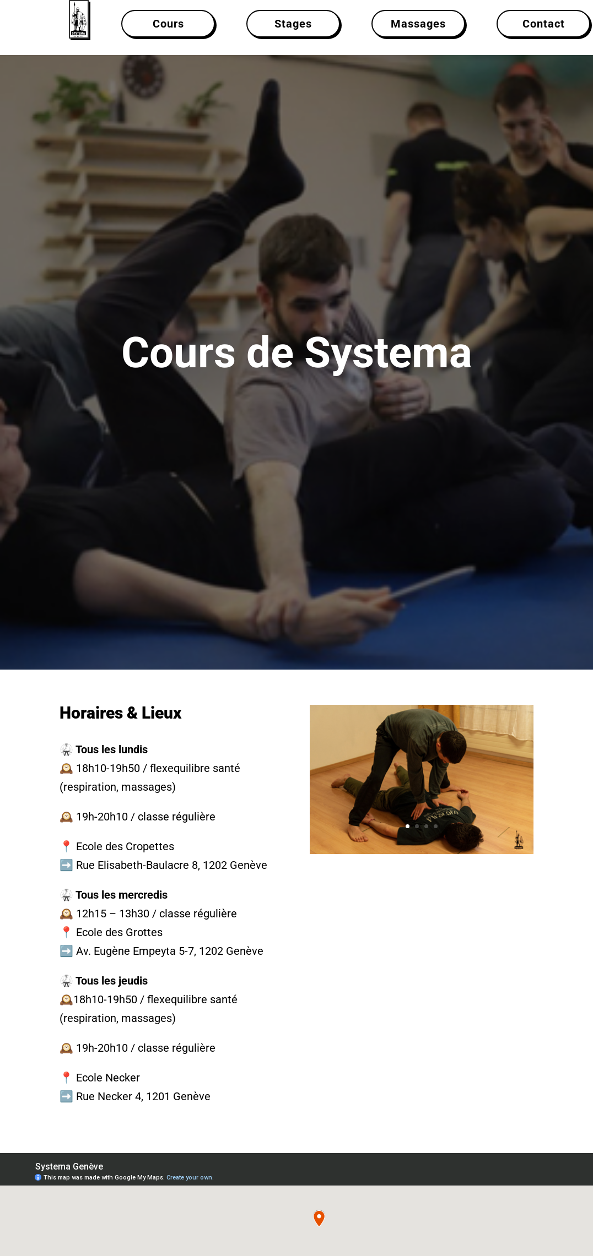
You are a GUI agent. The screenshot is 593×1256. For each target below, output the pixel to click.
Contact (543, 23)
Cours (168, 23)
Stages (293, 23)
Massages (418, 23)
